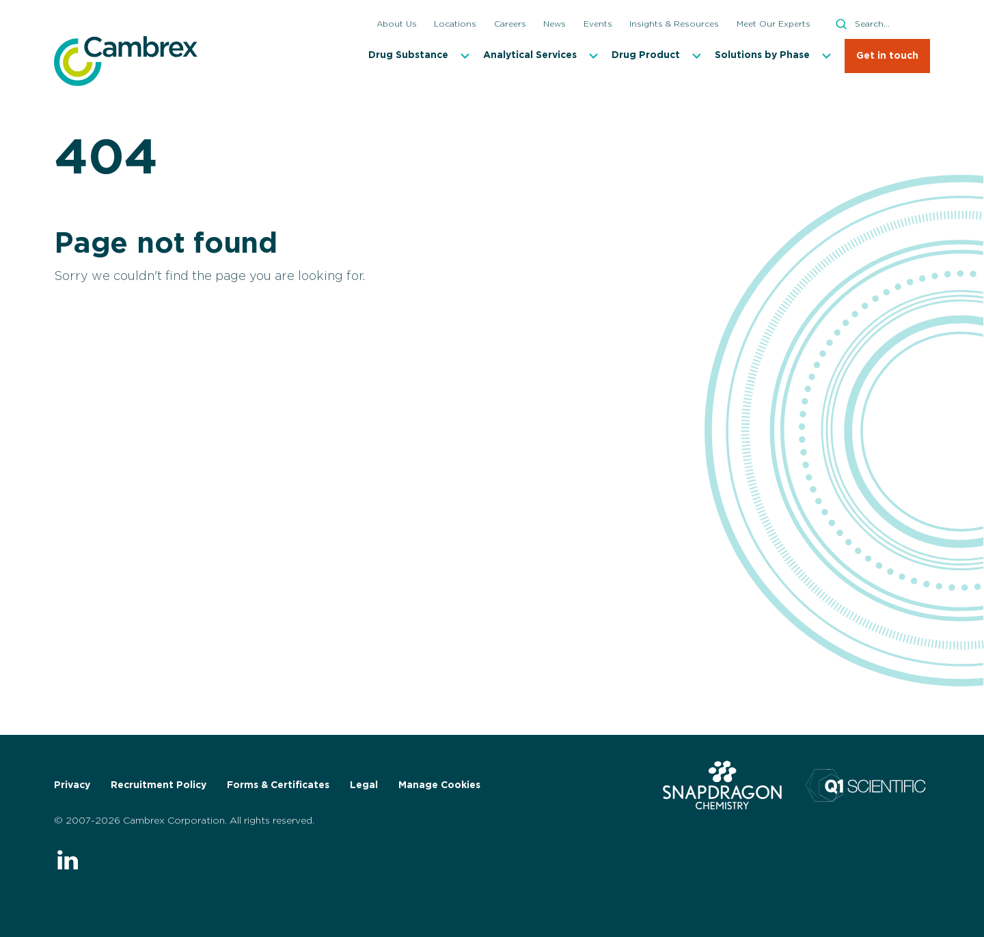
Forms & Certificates (278, 785)
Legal (364, 785)
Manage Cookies (439, 785)
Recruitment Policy (158, 785)
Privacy (72, 785)
